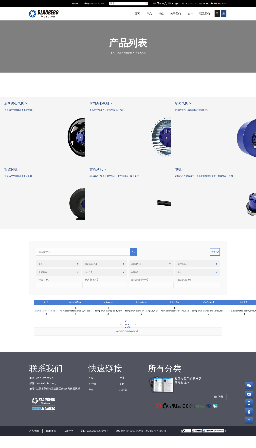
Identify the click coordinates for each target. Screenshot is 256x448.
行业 (161, 14)
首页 (137, 14)
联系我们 (204, 14)
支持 (190, 14)
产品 (149, 14)
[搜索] (146, 3)
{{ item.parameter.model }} (46, 322)
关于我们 (175, 14)
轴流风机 (128, 52)
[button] (217, 409)
